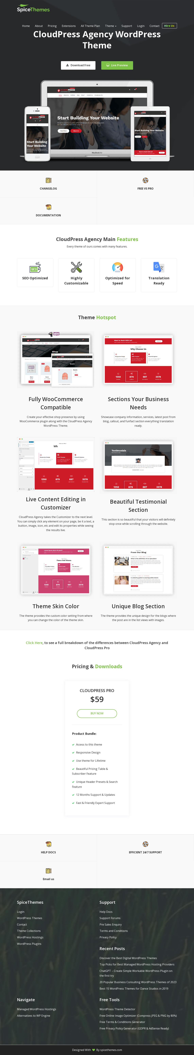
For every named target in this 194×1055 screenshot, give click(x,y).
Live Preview (117, 65)
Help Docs (106, 912)
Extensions (69, 26)
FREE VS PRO (145, 188)
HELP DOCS (48, 852)
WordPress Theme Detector (117, 1009)
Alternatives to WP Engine (33, 1016)
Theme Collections (29, 931)
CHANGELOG (48, 188)
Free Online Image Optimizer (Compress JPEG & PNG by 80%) (138, 1016)
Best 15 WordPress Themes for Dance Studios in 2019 (134, 988)
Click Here (34, 642)
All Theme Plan (90, 26)
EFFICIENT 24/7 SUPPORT (145, 852)
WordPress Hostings (30, 937)
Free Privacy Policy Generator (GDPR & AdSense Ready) (134, 1028)
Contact (154, 26)
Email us (48, 879)
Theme (110, 26)
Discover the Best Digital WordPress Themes (128, 958)
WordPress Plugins (29, 944)
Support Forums (110, 918)
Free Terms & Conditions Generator (122, 1022)
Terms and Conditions (114, 931)
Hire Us (170, 26)
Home (26, 26)
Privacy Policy (108, 937)
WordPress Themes (29, 918)
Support (127, 26)
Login (140, 26)
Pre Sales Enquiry (111, 924)
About (39, 26)
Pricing (52, 26)
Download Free (78, 65)
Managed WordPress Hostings (36, 1009)
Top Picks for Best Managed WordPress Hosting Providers (137, 964)
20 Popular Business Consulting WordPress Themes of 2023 (138, 982)
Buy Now (97, 713)
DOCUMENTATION (48, 215)
